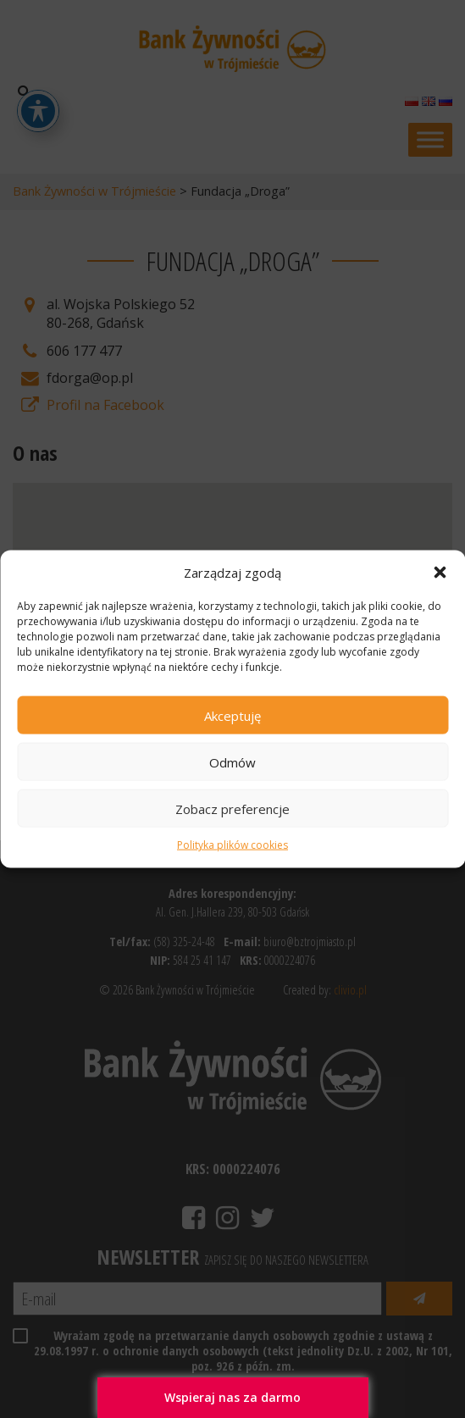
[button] (439, 572)
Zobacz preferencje (232, 808)
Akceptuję (232, 715)
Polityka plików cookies (232, 845)
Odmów (232, 762)
